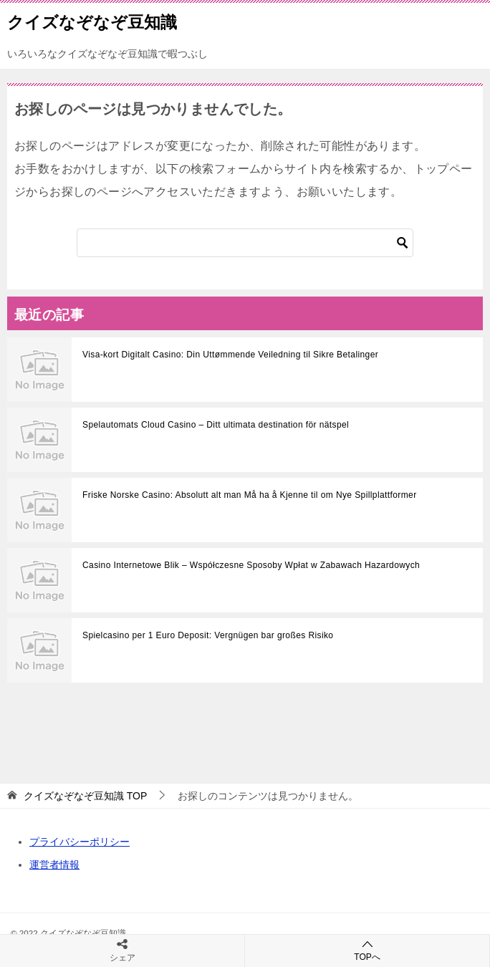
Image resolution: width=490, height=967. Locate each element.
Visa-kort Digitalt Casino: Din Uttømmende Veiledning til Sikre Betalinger (230, 355)
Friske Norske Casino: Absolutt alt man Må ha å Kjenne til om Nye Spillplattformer (249, 495)
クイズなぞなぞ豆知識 (92, 21)
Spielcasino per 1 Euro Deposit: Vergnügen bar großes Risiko (207, 635)
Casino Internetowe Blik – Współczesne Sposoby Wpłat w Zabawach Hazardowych (251, 565)
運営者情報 (54, 864)
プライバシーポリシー (79, 841)
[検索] (245, 242)
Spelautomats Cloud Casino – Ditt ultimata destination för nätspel (215, 425)
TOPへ (367, 950)
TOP (85, 796)
